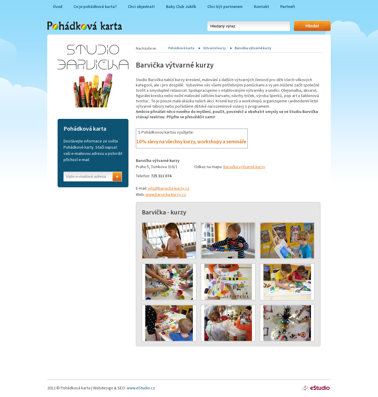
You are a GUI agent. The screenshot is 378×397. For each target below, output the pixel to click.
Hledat (312, 25)
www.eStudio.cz (141, 388)
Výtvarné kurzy (214, 48)
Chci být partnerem (225, 6)
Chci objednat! (141, 6)
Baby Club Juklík (181, 6)
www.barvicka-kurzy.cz (165, 194)
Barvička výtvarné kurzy (244, 166)
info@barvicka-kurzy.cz (168, 188)
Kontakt (261, 6)
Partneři (287, 6)
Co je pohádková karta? (95, 6)
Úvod (57, 6)
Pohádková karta (181, 48)
